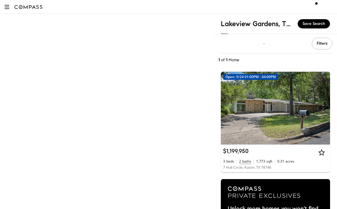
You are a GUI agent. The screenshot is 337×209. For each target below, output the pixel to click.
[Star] (322, 152)
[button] (7, 7)
